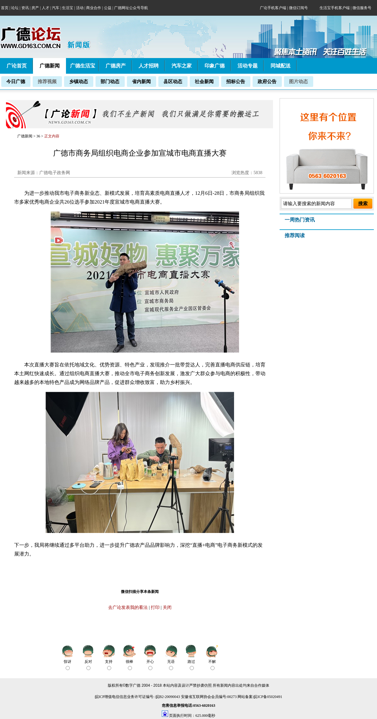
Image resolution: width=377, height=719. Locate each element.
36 (38, 136)
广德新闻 (24, 136)
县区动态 (172, 81)
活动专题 (248, 65)
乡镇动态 (78, 81)
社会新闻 (204, 81)
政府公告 (267, 81)
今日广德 (15, 81)
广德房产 (116, 65)
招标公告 (235, 81)
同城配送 (280, 65)
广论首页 (17, 65)
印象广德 (215, 65)
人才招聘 (149, 65)
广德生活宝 (82, 65)
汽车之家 (182, 65)
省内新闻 (141, 81)
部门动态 (110, 81)
